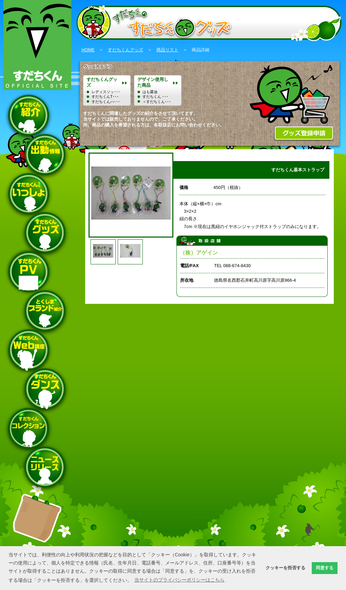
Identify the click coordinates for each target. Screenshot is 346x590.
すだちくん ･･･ (155, 96)
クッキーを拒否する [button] (285, 568)
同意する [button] (324, 568)
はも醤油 (149, 92)
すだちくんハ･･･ (106, 102)
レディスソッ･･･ (106, 92)
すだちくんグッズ (125, 49)
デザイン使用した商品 (152, 82)
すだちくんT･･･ (105, 96)
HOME (88, 49)
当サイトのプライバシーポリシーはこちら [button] (179, 580)
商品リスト (167, 49)
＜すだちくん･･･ (156, 102)
